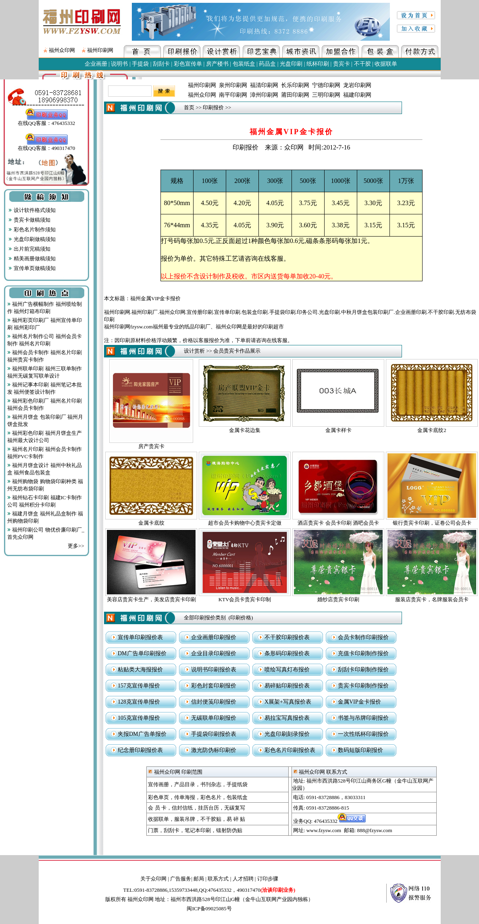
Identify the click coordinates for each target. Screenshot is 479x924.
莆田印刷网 (295, 95)
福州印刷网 (100, 50)
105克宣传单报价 (139, 718)
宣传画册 (158, 784)
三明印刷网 (326, 95)
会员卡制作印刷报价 (363, 637)
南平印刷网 (233, 95)
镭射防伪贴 (229, 830)
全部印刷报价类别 (205, 618)
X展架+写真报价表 (287, 702)
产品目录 (184, 784)
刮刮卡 (161, 64)
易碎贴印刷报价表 (287, 686)
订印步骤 (267, 879)
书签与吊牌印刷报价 (363, 718)
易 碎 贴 (236, 819)
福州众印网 (62, 50)
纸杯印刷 (317, 64)
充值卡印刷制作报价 (363, 653)
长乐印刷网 (295, 85)
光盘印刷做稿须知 (31, 239)
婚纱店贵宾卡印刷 (338, 599)
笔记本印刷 (198, 830)
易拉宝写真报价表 (287, 718)
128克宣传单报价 (139, 702)
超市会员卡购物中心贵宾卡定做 (244, 523)
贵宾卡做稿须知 (29, 220)
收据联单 (386, 64)
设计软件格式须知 (31, 210)
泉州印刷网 (233, 85)
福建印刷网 (357, 95)
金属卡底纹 (151, 523)
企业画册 (96, 64)
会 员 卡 (157, 808)
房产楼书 (217, 64)
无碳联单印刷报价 (213, 718)
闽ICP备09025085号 (209, 908)
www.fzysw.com (323, 830)
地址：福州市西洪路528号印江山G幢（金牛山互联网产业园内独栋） (234, 899)
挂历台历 (208, 808)
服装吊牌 (184, 819)
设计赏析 (194, 351)
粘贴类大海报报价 (140, 670)
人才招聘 (243, 879)
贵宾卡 (341, 64)
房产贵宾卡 (151, 446)
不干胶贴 (210, 819)
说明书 (119, 64)
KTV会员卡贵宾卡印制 (245, 599)
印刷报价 (213, 107)
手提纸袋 (237, 784)
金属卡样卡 (338, 430)
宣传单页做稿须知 (31, 268)
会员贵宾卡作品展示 (236, 351)
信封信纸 (182, 808)
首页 (189, 107)
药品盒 (267, 64)
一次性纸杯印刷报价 (363, 734)
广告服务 (180, 879)
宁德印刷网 (326, 85)
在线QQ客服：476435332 (46, 120)
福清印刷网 (264, 85)
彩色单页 (158, 797)
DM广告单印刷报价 (142, 653)
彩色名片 (210, 797)
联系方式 (218, 879)
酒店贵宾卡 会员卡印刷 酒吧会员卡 (338, 523)
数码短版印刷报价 (360, 750)
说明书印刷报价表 (213, 670)
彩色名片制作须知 (31, 229)
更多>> (76, 546)
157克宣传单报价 (139, 686)
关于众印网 (153, 879)
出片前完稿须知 (29, 249)
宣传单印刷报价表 (140, 637)
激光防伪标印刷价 (213, 750)
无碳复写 (234, 808)
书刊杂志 (210, 784)
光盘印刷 (291, 64)
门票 (153, 830)
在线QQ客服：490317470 (46, 145)
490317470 (266, 890)
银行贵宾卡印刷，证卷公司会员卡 (432, 523)
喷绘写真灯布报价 (287, 670)
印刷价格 (240, 618)
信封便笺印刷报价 (213, 702)
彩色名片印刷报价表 (289, 750)
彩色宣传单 (188, 64)
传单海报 (184, 797)
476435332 (340, 821)
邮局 (199, 879)
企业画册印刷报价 (213, 637)
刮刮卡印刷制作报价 (363, 670)
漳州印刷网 (264, 95)
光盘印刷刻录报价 (287, 734)
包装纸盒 (244, 64)
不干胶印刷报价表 (287, 637)
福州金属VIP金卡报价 (155, 298)
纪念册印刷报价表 (140, 750)
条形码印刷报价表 (287, 653)
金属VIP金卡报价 (359, 702)
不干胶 (362, 64)
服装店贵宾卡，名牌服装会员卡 (432, 599)
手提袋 (140, 64)
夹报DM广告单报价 (142, 734)
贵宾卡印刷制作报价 (363, 686)
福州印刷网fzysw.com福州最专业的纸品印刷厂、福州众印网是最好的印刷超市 (194, 327)
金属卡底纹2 (431, 430)
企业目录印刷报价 (213, 653)
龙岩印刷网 (357, 85)
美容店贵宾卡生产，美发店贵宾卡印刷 (151, 599)
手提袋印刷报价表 (213, 734)
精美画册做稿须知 (31, 258)
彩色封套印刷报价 (213, 686)
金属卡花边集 (244, 430)
